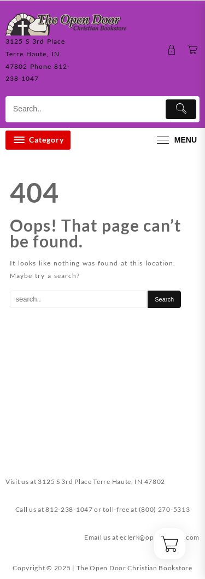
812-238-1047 (68, 509)
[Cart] (193, 50)
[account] (172, 50)
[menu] (175, 140)
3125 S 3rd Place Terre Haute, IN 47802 (101, 481)
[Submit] (181, 109)
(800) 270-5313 (164, 509)
